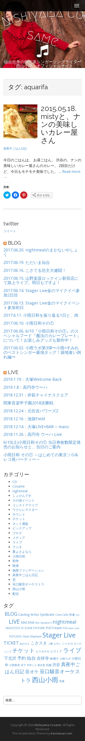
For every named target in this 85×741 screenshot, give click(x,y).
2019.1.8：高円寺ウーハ (25, 387)
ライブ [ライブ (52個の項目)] (72, 650)
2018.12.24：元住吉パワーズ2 (30, 411)
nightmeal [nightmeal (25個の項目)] (64, 621)
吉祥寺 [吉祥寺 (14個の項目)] (43, 658)
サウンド (18, 514)
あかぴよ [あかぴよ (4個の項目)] (25, 643)
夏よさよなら (22, 551)
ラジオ (17, 547)
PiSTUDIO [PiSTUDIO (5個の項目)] (15, 636)
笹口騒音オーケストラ (28, 584)
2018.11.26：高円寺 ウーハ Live (32, 434)
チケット (18, 519)
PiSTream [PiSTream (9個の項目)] (54, 627)
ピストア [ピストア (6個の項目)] (56, 651)
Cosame (18, 486)
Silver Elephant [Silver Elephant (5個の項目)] (32, 636)
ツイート (9, 231)
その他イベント (23, 500)
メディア (18, 538)
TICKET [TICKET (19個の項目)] (11, 643)
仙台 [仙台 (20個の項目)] (31, 658)
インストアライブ (25, 505)
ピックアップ (22, 528)
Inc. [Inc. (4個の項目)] (78, 614)
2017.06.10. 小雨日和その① (28, 323)
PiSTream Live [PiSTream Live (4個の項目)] (71, 628)
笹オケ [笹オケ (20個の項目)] (32, 671)
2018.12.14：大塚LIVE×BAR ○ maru (36, 427)
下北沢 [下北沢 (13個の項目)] (10, 658)
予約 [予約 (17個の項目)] (21, 658)
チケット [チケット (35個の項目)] (23, 650)
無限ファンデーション (28, 570)
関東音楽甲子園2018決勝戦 (28, 403)
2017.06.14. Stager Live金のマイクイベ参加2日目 (41, 292)
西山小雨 (18, 589)
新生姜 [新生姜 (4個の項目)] (41, 665)
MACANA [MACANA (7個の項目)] (27, 622)
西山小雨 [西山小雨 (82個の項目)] (45, 679)
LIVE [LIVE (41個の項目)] (14, 621)
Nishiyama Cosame (48, 725)
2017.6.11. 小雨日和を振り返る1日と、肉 (40, 315)
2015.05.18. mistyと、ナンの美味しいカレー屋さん (61, 124)
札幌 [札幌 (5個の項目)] (48, 665)
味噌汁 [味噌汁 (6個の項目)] (54, 659)
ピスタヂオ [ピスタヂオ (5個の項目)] (42, 651)
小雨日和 (18, 556)
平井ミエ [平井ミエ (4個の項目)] (32, 665)
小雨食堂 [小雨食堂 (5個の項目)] (14, 665)
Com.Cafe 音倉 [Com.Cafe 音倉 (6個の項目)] (65, 615)
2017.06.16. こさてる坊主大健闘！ (34, 270)
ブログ (17, 533)
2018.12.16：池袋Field (24, 419)
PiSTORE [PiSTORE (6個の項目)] (39, 628)
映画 (15, 565)
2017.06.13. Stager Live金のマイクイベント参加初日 (41, 305)
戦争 (15, 561)
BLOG (14, 243)
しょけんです (22, 495)
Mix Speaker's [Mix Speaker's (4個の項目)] (43, 622)
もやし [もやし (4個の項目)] (57, 643)
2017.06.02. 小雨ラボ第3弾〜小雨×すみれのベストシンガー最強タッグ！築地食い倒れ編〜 (42, 352)
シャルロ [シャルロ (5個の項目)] (67, 643)
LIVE (13, 372)
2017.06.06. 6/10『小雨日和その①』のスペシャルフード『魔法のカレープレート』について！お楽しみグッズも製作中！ (42, 335)
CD (14, 482)
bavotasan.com (61, 733)
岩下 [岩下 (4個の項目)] (23, 665)
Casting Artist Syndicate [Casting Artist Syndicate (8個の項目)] (36, 614)
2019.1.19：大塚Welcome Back (32, 379)
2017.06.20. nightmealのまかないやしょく (40, 252)
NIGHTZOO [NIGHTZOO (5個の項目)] (13, 628)
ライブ (17, 542)
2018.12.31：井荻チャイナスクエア (35, 395)
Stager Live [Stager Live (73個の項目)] (59, 634)
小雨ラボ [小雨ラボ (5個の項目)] (65, 658)
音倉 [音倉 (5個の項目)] (62, 681)
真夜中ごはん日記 (15, 148)
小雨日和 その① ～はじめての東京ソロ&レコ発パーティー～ (40, 457)
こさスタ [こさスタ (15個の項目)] (39, 643)
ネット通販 (20, 523)
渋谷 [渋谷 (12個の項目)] (56, 664)
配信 (15, 593)
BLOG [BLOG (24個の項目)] (11, 614)
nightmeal (19, 491)
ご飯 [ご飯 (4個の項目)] (50, 643)
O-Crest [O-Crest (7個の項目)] (26, 628)
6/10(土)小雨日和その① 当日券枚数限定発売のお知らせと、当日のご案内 (42, 444)
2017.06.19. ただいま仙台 (26, 262)
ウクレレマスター (25, 509)
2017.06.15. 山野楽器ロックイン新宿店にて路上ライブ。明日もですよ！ (40, 280)
